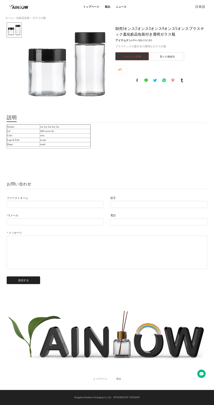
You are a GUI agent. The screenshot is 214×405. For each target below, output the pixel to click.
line (146, 80)
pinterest (173, 80)
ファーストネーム (17, 198)
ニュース (121, 7)
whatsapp (164, 80)
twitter (155, 80)
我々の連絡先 (167, 56)
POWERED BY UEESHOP (127, 397)
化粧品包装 (23, 18)
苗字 (113, 198)
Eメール (12, 215)
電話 (113, 215)
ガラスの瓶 (39, 18)
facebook (137, 80)
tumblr (182, 80)
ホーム (9, 18)
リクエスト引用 (132, 56)
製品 (107, 7)
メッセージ (14, 232)
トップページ (91, 7)
